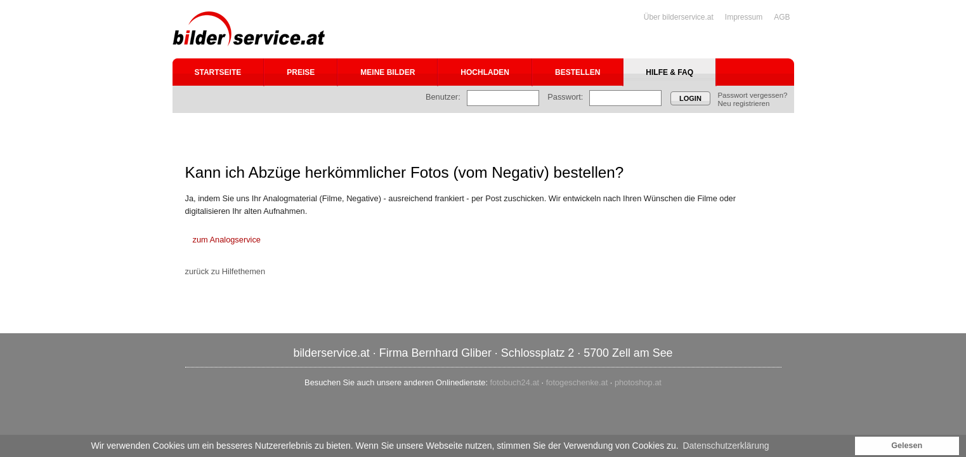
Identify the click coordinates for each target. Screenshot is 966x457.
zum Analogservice (227, 239)
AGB (782, 17)
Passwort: (565, 97)
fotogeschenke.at (577, 382)
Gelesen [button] (906, 445)
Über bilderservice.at (679, 17)
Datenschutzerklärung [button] (725, 445)
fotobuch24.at (515, 382)
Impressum (743, 17)
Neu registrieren (743, 103)
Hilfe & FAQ (669, 72)
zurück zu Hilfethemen (225, 271)
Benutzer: (443, 97)
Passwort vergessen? (752, 95)
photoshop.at (638, 382)
